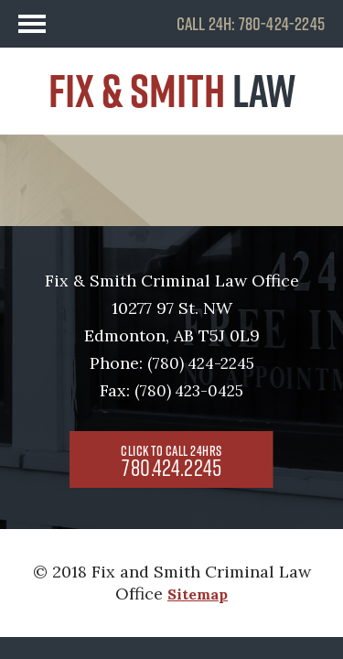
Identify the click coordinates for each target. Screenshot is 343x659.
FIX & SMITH (171, 91)
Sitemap (197, 594)
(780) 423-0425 (188, 391)
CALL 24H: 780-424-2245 (251, 24)
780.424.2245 (171, 462)
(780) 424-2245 (200, 363)
